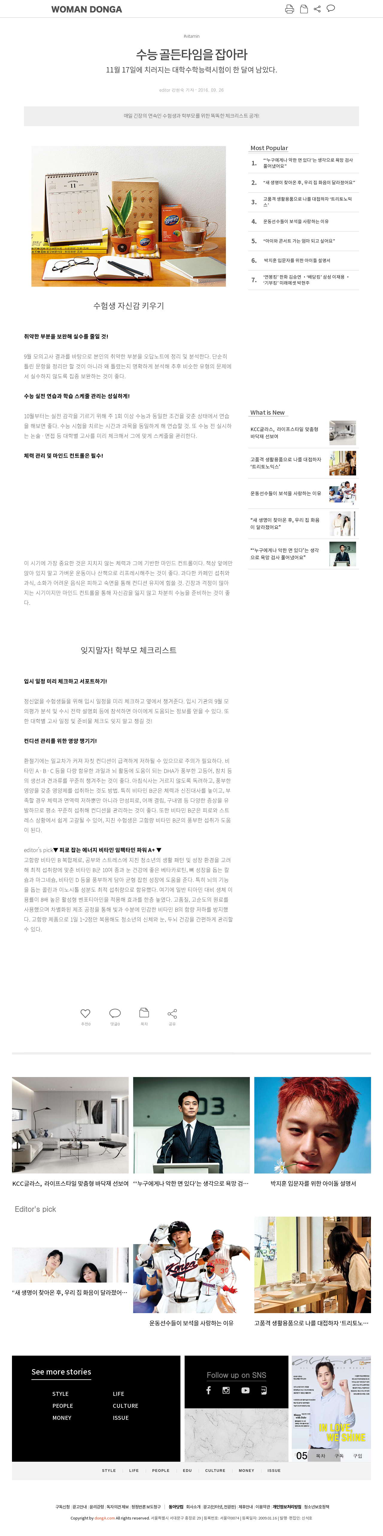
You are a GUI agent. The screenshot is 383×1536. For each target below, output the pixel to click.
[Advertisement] (113, 508)
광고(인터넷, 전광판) (219, 1507)
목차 (320, 1455)
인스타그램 (226, 1390)
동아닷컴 (176, 1507)
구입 (357, 1455)
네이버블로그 (264, 1390)
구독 (339, 1455)
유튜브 (245, 1390)
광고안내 (79, 1507)
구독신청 (62, 1507)
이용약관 (263, 1507)
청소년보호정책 (316, 1507)
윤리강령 (96, 1507)
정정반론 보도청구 (146, 1507)
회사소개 (193, 1507)
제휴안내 (245, 1507)
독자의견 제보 (118, 1507)
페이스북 (208, 1390)
